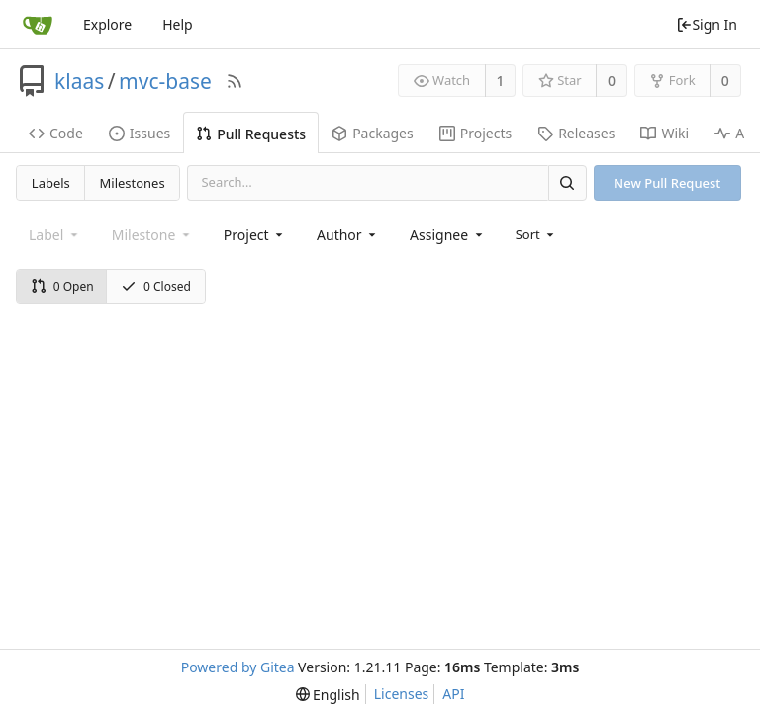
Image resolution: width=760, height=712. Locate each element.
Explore (107, 24)
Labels (51, 183)
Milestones (132, 183)
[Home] (37, 25)
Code (56, 133)
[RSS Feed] (234, 81)
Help (177, 24)
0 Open (62, 286)
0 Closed (156, 286)
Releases (576, 133)
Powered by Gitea (238, 667)
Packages (373, 133)
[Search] (567, 182)
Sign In (706, 24)
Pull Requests (251, 134)
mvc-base (165, 81)
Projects (475, 133)
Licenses (401, 693)
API (453, 693)
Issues (139, 133)
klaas (79, 81)
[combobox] (255, 235)
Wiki (664, 133)
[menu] (537, 234)
